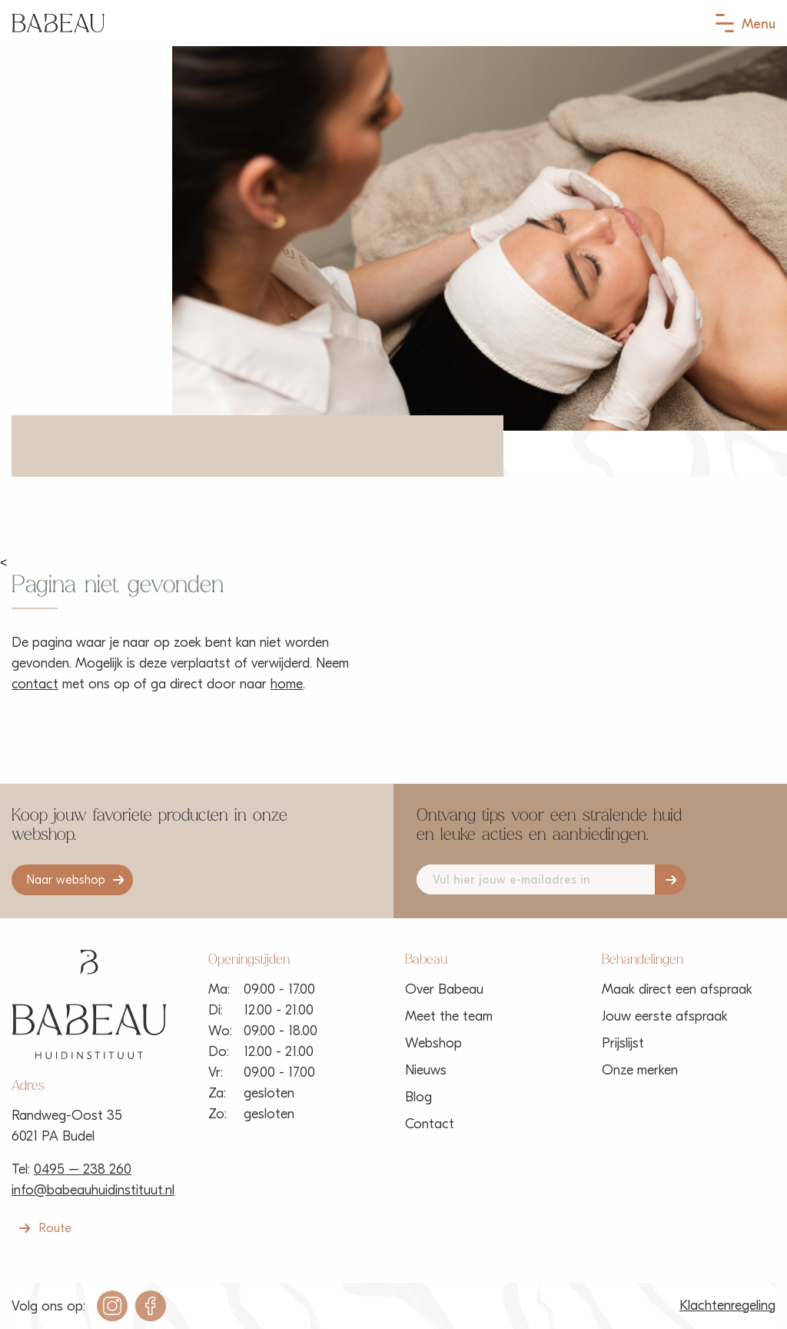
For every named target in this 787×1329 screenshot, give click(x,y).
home (287, 684)
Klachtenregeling (727, 1305)
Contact (429, 1124)
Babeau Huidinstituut (58, 23)
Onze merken (640, 1070)
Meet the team (449, 1016)
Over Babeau (444, 989)
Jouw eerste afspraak (665, 1016)
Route (55, 1228)
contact (35, 684)
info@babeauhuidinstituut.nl (93, 1190)
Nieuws (426, 1070)
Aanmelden (670, 879)
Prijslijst (623, 1043)
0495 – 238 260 (82, 1169)
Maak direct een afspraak (677, 989)
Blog (418, 1097)
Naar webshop (66, 880)
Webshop (433, 1043)
